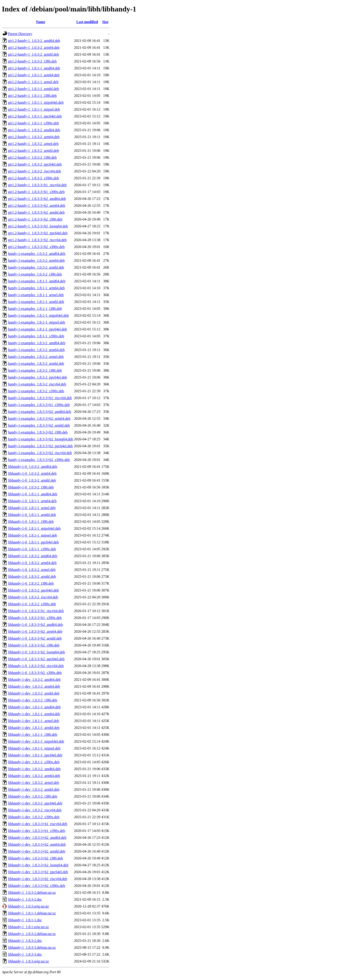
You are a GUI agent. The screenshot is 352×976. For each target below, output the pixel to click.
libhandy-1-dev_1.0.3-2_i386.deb (32, 700)
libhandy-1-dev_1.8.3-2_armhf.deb (33, 789)
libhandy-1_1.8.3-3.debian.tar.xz (32, 947)
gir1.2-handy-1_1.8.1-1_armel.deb (33, 82)
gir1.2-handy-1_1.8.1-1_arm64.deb (34, 75)
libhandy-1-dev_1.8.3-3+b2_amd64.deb (37, 838)
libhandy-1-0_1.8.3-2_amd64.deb (32, 556)
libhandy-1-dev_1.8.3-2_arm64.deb (34, 776)
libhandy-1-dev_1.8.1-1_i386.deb (32, 734)
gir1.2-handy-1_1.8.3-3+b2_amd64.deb (37, 199)
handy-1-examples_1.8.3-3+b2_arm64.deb (39, 418)
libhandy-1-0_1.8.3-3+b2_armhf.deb (35, 638)
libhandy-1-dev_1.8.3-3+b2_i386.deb (35, 858)
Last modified (87, 22)
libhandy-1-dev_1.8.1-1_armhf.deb (33, 728)
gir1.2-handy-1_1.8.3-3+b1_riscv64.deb (37, 185)
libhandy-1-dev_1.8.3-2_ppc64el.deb (35, 803)
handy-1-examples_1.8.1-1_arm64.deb (36, 288)
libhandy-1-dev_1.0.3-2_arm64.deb (34, 686)
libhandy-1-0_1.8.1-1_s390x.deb (32, 549)
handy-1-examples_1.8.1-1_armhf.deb (36, 302)
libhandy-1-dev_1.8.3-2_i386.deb (32, 796)
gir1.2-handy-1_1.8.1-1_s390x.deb (33, 123)
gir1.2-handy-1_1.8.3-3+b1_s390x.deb (36, 192)
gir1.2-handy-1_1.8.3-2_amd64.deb (34, 130)
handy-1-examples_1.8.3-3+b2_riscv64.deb (40, 453)
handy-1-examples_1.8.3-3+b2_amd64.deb (39, 412)
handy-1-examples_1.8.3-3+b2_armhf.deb (39, 425)
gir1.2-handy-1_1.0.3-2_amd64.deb (34, 41)
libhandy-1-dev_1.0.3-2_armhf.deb (33, 693)
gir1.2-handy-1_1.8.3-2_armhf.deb (33, 151)
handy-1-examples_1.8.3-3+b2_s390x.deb (39, 460)
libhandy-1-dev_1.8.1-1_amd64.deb (34, 707)
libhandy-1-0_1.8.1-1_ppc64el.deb (33, 542)
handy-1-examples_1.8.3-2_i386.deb (35, 370)
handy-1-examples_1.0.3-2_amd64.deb (36, 254)
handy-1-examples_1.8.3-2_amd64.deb (36, 343)
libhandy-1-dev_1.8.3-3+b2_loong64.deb (38, 865)
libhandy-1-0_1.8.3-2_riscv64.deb (33, 597)
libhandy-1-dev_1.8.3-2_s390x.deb (33, 817)
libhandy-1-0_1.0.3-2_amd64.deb (32, 467)
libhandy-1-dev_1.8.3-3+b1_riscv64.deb (37, 824)
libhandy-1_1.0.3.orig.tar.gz (28, 906)
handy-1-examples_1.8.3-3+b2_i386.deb (38, 432)
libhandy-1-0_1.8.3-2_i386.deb (31, 583)
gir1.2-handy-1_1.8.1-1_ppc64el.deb (35, 116)
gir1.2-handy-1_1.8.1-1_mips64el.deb (36, 102)
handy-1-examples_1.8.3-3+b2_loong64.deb (40, 439)
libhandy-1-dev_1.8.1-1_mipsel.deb (34, 748)
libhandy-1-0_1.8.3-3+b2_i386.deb (34, 645)
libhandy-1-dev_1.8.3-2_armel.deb (33, 783)
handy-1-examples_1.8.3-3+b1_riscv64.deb (40, 398)
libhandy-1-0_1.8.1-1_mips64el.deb (34, 528)
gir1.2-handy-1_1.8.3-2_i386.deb (32, 157)
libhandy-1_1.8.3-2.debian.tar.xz (32, 934)
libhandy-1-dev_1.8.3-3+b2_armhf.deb (36, 851)
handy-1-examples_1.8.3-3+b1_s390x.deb (39, 405)
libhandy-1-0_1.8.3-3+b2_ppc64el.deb (36, 659)
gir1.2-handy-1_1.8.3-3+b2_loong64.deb (38, 226)
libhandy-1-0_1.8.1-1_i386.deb (31, 521)
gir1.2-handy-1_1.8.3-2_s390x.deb (33, 178)
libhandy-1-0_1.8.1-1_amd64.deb (32, 494)
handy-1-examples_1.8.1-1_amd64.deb (36, 281)
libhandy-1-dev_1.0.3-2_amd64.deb (34, 680)
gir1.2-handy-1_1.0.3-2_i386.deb (32, 61)
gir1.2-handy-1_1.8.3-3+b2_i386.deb (35, 219)
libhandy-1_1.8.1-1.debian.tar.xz (32, 913)
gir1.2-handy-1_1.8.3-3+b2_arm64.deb (36, 205)
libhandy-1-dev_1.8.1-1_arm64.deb (34, 714)
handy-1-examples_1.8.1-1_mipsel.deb (36, 322)
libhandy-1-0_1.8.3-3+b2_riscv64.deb (36, 666)
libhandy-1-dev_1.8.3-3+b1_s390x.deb (36, 831)
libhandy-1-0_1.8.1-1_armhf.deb (32, 515)
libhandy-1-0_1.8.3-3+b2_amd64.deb (35, 625)
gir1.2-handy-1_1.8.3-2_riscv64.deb (34, 171)
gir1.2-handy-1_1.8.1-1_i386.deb (32, 96)
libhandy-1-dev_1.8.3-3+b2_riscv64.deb (37, 879)
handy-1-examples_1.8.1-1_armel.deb (36, 295)
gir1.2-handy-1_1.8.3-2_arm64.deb (34, 137)
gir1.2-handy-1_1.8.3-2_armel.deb (33, 144)
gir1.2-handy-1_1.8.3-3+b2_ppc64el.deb (38, 233)
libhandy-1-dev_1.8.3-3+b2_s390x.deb (36, 886)
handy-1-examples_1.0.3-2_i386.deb (35, 274)
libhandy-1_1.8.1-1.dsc (25, 920)
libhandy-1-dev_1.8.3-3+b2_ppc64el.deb (38, 872)
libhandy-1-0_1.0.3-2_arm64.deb (32, 473)
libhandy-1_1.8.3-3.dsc (25, 954)
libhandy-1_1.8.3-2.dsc (25, 941)
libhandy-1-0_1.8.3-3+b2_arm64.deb (35, 631)
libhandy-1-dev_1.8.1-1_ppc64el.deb (35, 755)
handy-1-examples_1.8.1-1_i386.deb (35, 309)
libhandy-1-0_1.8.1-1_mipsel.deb (32, 535)
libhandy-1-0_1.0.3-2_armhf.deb (32, 480)
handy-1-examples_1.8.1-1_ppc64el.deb (37, 329)
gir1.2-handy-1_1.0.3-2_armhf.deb (33, 54)
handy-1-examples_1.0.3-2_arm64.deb (36, 260)
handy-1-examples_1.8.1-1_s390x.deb (36, 336)
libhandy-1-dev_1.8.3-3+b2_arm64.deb (37, 844)
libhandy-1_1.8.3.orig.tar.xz (28, 961)
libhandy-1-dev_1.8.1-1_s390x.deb (33, 762)
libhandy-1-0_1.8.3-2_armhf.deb (32, 576)
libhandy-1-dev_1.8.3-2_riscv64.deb (34, 810)
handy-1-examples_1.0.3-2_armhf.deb (36, 267)
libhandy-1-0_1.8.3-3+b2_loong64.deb (36, 652)
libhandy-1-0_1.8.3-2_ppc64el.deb (33, 590)
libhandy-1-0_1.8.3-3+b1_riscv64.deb (36, 611)
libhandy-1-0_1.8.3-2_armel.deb (32, 570)
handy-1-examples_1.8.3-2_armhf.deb (36, 363)
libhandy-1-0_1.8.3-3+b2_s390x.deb (35, 673)
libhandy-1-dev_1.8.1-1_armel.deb (33, 721)
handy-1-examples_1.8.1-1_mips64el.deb (38, 315)
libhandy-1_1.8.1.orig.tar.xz (28, 927)
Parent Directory (20, 34)
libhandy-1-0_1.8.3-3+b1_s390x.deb (35, 618)
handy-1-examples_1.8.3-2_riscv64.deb (37, 384)
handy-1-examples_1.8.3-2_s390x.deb (36, 391)
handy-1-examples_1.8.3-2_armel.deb (36, 357)
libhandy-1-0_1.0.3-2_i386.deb (31, 487)
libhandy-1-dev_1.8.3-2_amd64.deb (34, 769)
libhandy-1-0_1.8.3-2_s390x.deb (32, 604)
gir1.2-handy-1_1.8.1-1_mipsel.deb (34, 109)
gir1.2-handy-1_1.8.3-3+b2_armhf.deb (36, 212)
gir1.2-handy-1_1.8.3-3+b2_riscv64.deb (37, 240)
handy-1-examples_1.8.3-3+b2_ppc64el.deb (40, 446)
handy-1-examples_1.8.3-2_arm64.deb (36, 350)
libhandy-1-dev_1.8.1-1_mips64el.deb (36, 741)
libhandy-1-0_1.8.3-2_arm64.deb (32, 563)
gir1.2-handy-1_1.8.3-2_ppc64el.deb (35, 164)
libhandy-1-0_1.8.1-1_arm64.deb (32, 501)
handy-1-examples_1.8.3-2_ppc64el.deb (37, 377)
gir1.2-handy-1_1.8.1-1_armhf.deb (33, 89)
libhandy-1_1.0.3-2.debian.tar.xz (32, 892)
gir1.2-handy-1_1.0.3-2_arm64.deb (34, 47)
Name (40, 22)
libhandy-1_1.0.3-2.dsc (25, 899)
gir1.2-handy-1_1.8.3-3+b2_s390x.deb (36, 247)
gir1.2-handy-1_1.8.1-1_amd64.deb (34, 68)
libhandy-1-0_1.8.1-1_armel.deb (32, 508)
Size (105, 22)
